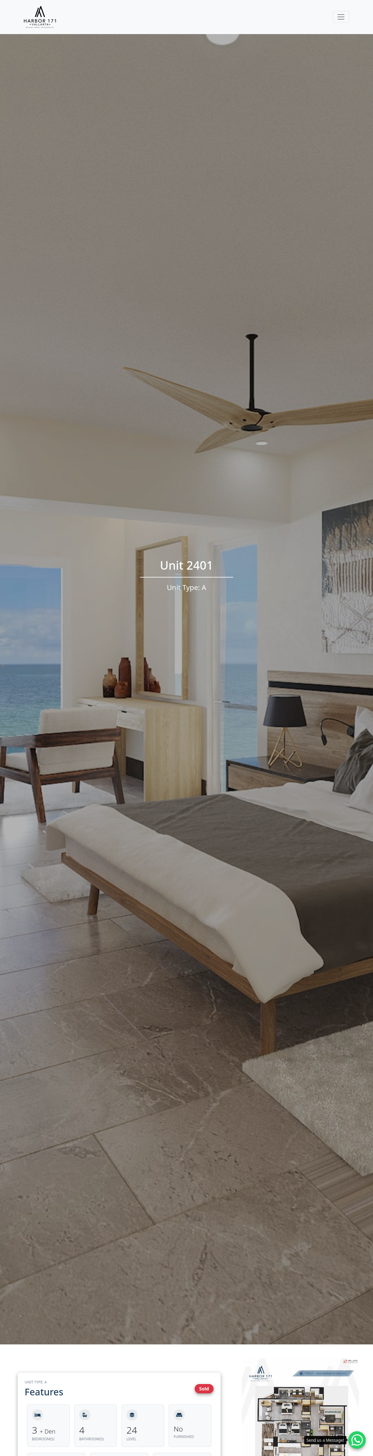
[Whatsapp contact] (357, 1440)
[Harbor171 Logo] (40, 17)
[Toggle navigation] (341, 17)
